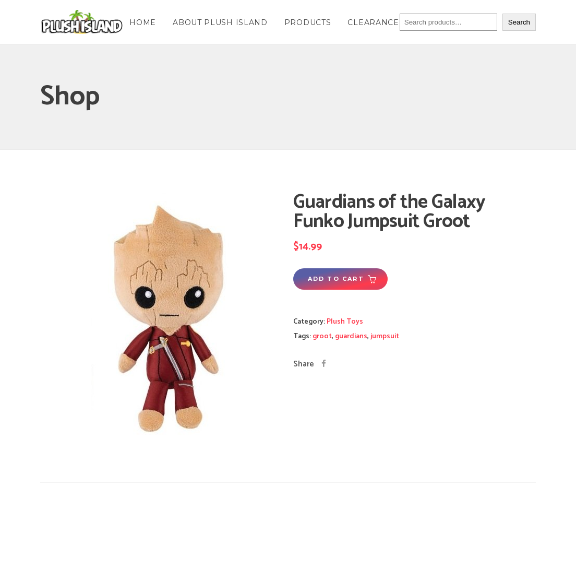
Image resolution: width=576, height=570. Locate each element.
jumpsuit (384, 336)
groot (322, 336)
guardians (351, 336)
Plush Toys (345, 322)
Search (519, 22)
